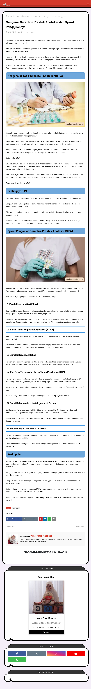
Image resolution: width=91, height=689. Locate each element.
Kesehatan (23, 16)
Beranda (10, 16)
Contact (46, 632)
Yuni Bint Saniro (15, 31)
